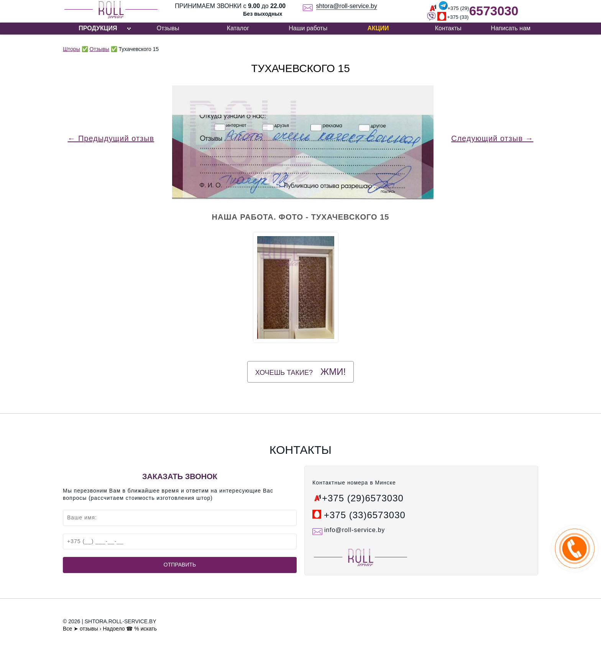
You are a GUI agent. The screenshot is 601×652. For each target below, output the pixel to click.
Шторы (71, 49)
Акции (378, 28)
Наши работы (308, 28)
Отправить (180, 565)
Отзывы (168, 28)
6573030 (493, 11)
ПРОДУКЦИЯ (98, 28)
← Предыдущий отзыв (110, 138)
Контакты (448, 28)
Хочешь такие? (300, 371)
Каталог (238, 28)
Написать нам (510, 28)
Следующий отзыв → (492, 138)
